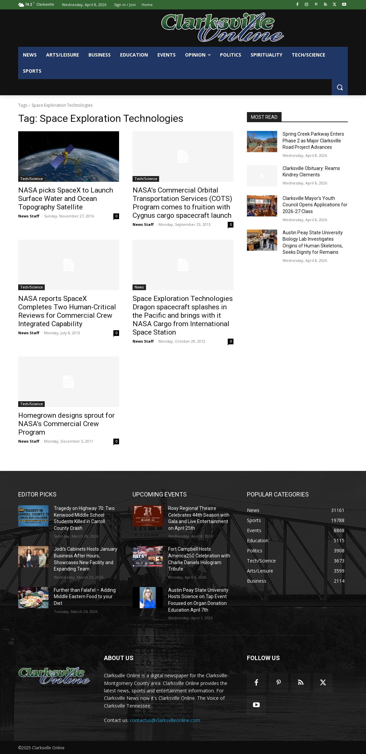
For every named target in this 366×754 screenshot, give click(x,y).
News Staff (28, 215)
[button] (340, 87)
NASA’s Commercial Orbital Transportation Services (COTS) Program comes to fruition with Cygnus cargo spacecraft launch (182, 202)
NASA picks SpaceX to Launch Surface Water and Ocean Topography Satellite (65, 198)
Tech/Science (31, 178)
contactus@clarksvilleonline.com (165, 720)
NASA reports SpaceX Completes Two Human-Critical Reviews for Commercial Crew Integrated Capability (67, 311)
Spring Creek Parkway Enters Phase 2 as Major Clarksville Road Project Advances (313, 140)
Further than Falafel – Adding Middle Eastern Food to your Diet (85, 596)
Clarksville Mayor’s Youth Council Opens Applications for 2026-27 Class (315, 205)
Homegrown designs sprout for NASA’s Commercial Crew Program (66, 423)
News (139, 287)
